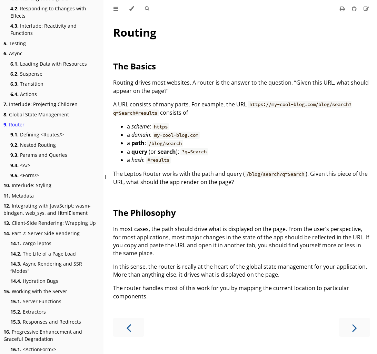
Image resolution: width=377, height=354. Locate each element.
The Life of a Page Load (43, 253)
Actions (23, 94)
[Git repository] (355, 8)
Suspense (26, 73)
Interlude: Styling (27, 185)
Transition (26, 83)
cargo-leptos (30, 243)
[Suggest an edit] (366, 8)
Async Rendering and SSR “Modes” (46, 267)
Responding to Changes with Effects (48, 12)
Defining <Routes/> (37, 134)
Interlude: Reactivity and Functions (43, 29)
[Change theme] (131, 8)
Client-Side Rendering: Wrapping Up (49, 223)
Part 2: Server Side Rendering (41, 233)
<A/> (20, 165)
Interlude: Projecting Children (40, 104)
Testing (14, 43)
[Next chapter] (354, 327)
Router (13, 124)
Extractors (28, 311)
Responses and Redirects (45, 321)
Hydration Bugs (34, 281)
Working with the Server (35, 291)
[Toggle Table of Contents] (116, 8)
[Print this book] (343, 8)
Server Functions (35, 301)
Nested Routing (33, 145)
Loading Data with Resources (48, 63)
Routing (134, 32)
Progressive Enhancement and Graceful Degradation (42, 335)
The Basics (134, 66)
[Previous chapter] (128, 327)
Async (12, 53)
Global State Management (36, 114)
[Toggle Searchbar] (147, 8)
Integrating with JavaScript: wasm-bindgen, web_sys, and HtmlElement (47, 209)
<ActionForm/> (33, 349)
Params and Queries (38, 155)
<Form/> (24, 175)
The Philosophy (144, 212)
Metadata (18, 195)
